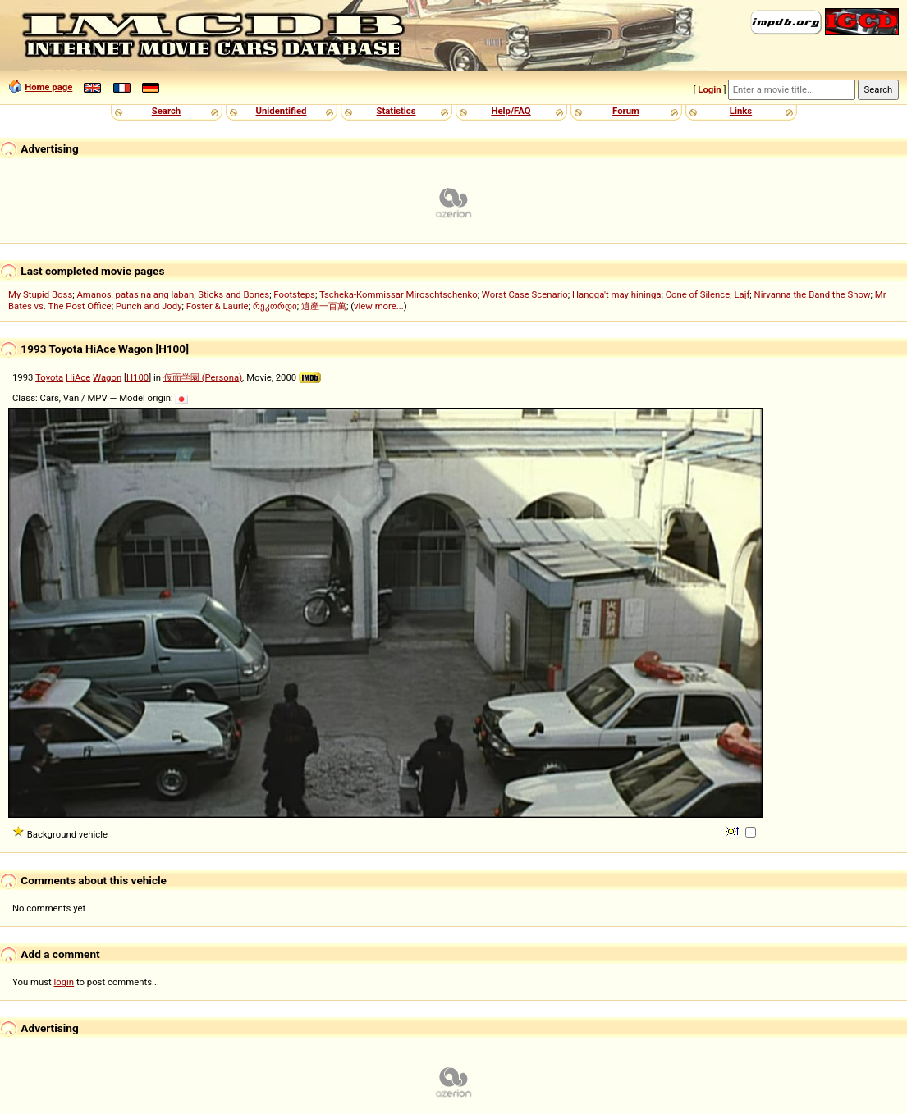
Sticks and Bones (233, 294)
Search (166, 110)
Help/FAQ (510, 110)
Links (741, 110)
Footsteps (294, 294)
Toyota (49, 377)
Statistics (395, 110)
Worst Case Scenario (525, 294)
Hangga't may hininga (616, 294)
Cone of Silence (698, 294)
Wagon (107, 377)
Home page (48, 87)
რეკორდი (275, 306)
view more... (379, 306)
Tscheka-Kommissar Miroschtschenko (398, 294)
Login (709, 89)
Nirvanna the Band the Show (812, 294)
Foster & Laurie (217, 306)
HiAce (78, 377)
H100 (137, 377)
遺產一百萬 (323, 306)
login (64, 982)
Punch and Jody (149, 306)
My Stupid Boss (40, 294)
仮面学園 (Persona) (202, 377)
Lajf (741, 294)
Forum (625, 110)
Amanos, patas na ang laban (135, 294)
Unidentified (281, 110)
